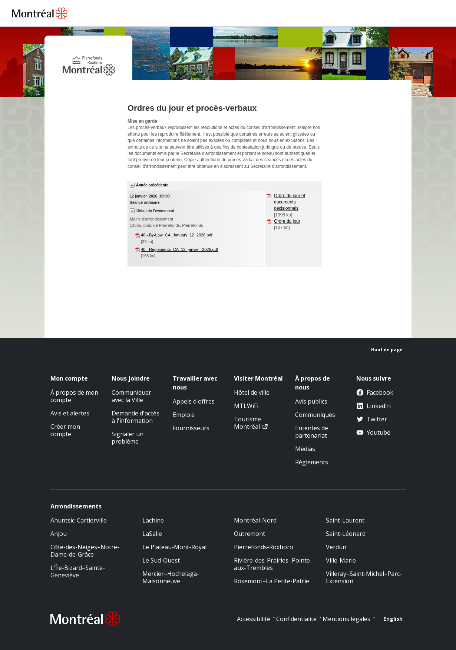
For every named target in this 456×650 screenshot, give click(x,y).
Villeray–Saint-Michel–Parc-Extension (364, 577)
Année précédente (152, 185)
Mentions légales (346, 619)
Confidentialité (296, 619)
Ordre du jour (287, 221)
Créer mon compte (65, 430)
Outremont (249, 534)
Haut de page (387, 349)
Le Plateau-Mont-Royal (174, 547)
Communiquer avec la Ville (131, 396)
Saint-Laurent (345, 520)
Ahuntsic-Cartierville (78, 520)
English (393, 618)
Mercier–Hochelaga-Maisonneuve (170, 577)
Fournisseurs (191, 428)
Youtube (373, 432)
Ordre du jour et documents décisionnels (289, 202)
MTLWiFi (246, 406)
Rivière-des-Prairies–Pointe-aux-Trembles (273, 564)
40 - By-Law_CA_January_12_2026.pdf (176, 235)
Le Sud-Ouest (161, 560)
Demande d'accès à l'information (135, 417)
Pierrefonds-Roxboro (263, 547)
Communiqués (315, 415)
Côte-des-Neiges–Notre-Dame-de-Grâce (84, 550)
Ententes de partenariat (311, 432)
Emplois (184, 415)
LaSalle (152, 534)
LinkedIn (373, 405)
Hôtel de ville (252, 392)
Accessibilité (253, 619)
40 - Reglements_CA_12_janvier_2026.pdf (179, 249)
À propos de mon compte (74, 396)
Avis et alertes (69, 413)
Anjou (58, 534)
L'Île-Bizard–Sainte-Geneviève (77, 571)
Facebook (374, 392)
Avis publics (311, 401)
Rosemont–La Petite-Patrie (271, 581)
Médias (305, 449)
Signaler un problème (127, 437)
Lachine (153, 520)
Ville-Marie (341, 560)
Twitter (371, 419)
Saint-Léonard (346, 534)
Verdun (336, 547)
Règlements (311, 462)
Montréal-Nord (255, 520)
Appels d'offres (194, 401)
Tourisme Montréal (247, 423)
